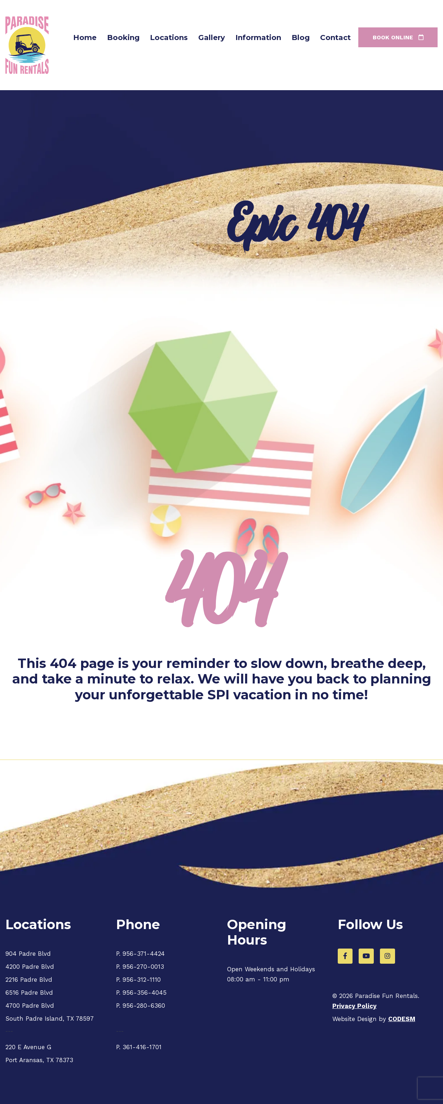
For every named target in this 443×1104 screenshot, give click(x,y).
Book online (398, 37)
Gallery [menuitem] (211, 37)
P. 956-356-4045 (141, 992)
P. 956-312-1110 (138, 979)
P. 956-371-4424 (140, 953)
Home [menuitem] (85, 37)
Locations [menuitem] (169, 37)
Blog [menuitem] (301, 37)
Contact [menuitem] (335, 37)
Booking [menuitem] (123, 37)
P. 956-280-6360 (140, 1005)
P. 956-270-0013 (140, 966)
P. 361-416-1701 (138, 1047)
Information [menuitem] (258, 37)
